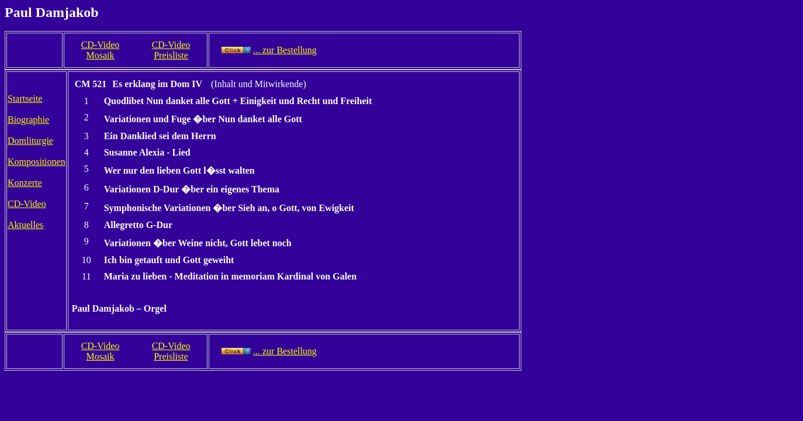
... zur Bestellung (285, 50)
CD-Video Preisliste (171, 50)
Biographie (28, 120)
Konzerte (25, 183)
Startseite (25, 98)
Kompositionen (36, 162)
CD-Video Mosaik (100, 50)
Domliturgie (30, 141)
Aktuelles (25, 225)
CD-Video (27, 204)
